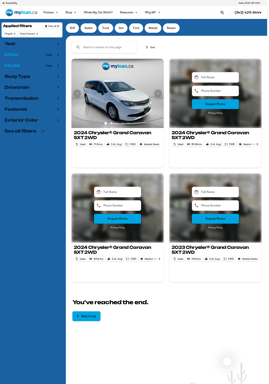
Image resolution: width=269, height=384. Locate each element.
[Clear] (49, 55)
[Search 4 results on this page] (104, 47)
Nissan (171, 28)
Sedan (88, 28)
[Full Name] (215, 77)
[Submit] (215, 104)
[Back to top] (86, 316)
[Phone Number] (215, 91)
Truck (105, 28)
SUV (72, 28)
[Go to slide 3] (117, 123)
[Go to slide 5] (128, 123)
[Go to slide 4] (122, 123)
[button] (78, 93)
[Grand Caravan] (29, 33)
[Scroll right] (257, 144)
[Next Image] (158, 93)
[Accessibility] (10, 3)
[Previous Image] (77, 93)
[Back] (52, 26)
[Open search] (222, 13)
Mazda (153, 28)
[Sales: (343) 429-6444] (249, 3)
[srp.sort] (150, 47)
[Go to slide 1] (105, 123)
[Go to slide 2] (111, 123)
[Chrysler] (10, 33)
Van (121, 28)
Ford (136, 28)
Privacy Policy (215, 113)
